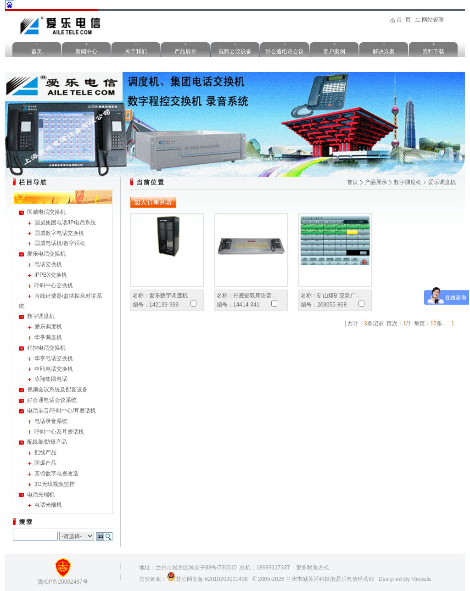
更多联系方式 (312, 567)
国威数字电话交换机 (59, 233)
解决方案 (384, 51)
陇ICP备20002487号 (63, 582)
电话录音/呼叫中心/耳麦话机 (61, 410)
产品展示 (185, 51)
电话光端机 (41, 494)
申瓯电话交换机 (53, 369)
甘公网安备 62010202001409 (212, 579)
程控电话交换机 (46, 348)
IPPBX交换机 (50, 275)
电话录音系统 (50, 421)
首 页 (404, 20)
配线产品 (45, 452)
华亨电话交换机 (53, 358)
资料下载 (433, 51)
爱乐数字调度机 (168, 295)
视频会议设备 (235, 51)
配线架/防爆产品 (47, 442)
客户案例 (334, 51)
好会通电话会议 (284, 51)
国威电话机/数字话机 (59, 243)
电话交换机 (48, 264)
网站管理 (433, 20)
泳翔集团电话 (50, 379)
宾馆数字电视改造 (56, 473)
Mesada (421, 579)
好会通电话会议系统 (52, 400)
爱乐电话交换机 (46, 254)
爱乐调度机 (48, 326)
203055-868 (332, 304)
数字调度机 (41, 316)
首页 (36, 51)
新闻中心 (86, 51)
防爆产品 (45, 463)
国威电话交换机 (46, 212)
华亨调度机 (48, 337)
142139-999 (164, 304)
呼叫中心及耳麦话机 (59, 432)
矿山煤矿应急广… (339, 295)
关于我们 (136, 51)
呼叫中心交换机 (53, 285)
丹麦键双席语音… (255, 295)
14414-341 (246, 304)
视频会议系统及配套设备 (57, 389)
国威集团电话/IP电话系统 (65, 222)
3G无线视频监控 (54, 484)
